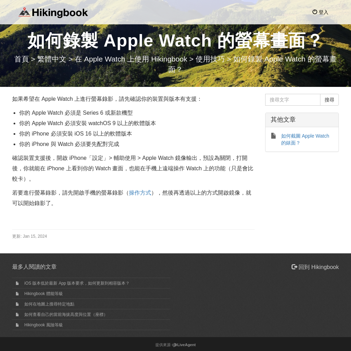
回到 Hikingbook (315, 267)
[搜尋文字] (293, 100)
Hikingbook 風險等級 (43, 325)
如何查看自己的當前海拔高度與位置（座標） (66, 314)
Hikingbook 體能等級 (43, 293)
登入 (320, 12)
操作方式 (140, 193)
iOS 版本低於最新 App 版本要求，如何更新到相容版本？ (77, 283)
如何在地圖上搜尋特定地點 (49, 304)
